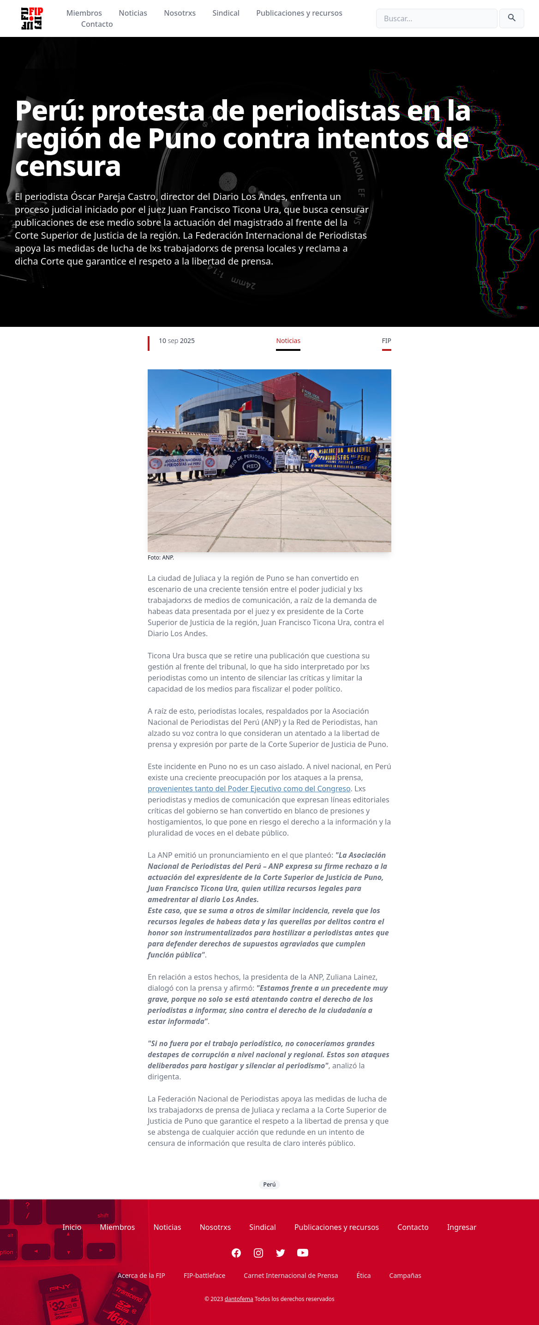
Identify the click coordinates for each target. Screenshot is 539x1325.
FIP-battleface (204, 1275)
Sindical (226, 13)
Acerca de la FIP (141, 1275)
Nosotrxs (181, 13)
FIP (386, 340)
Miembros (85, 13)
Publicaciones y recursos (299, 13)
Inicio (71, 1227)
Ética (364, 1275)
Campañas (405, 1275)
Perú (270, 1184)
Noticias (134, 13)
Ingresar (462, 1227)
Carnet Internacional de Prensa (291, 1275)
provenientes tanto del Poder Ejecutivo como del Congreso (249, 788)
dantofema (239, 1299)
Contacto (97, 24)
